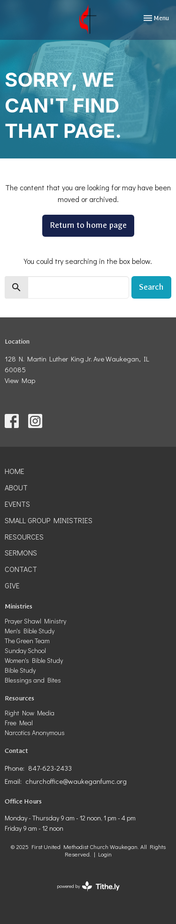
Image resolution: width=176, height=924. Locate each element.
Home (14, 471)
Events (17, 504)
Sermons (21, 552)
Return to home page (88, 225)
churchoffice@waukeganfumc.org (76, 781)
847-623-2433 (50, 768)
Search (151, 287)
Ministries (18, 606)
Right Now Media (29, 712)
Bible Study (20, 670)
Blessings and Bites (33, 680)
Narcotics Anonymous (35, 732)
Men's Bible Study (29, 630)
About (16, 487)
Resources (24, 536)
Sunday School (25, 650)
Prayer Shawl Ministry (35, 620)
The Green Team (27, 640)
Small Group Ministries (48, 520)
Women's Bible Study (34, 660)
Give (12, 585)
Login (105, 854)
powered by (88, 886)
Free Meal (19, 722)
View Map (20, 380)
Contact (21, 569)
